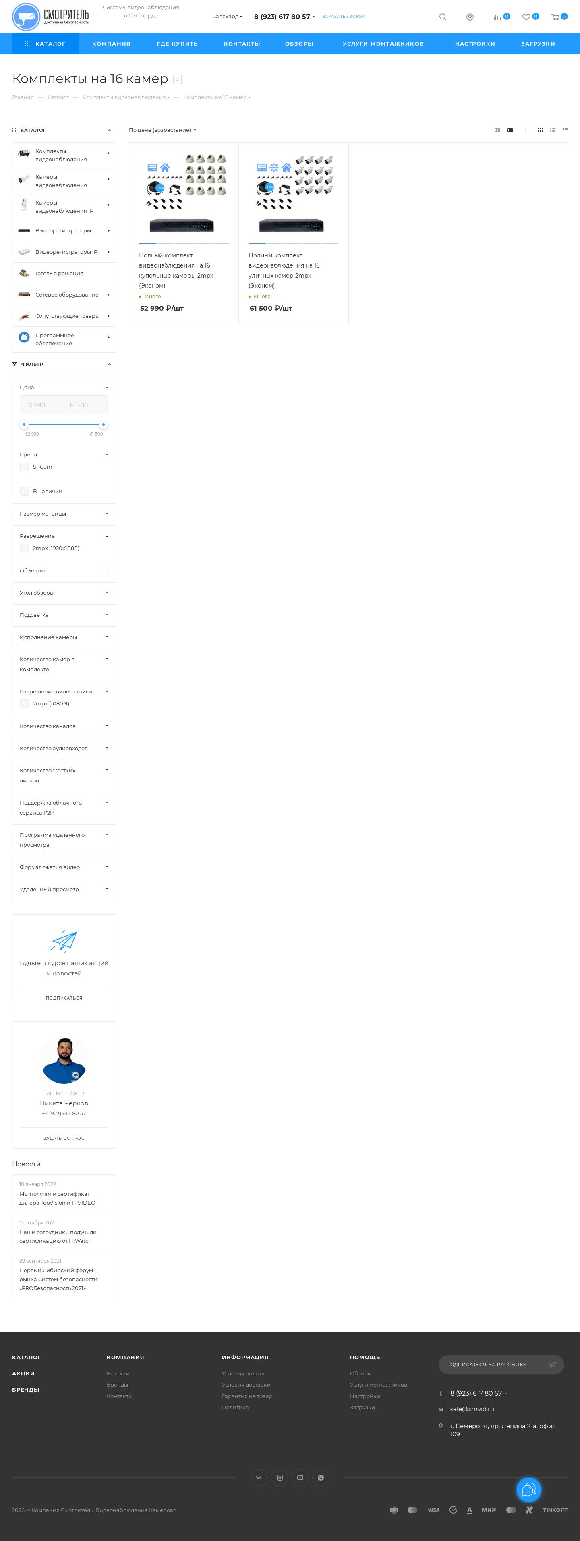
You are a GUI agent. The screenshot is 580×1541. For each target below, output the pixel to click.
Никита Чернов (64, 1103)
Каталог (26, 1357)
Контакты (120, 1396)
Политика (235, 1407)
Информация (245, 1357)
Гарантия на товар (247, 1396)
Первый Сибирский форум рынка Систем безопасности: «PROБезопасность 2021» (59, 1279)
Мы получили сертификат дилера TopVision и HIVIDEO (57, 1198)
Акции (23, 1373)
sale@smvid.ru (472, 1409)
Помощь (365, 1357)
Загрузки (362, 1407)
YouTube (300, 1477)
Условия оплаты (243, 1373)
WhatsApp (320, 1477)
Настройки (365, 1396)
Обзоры (361, 1373)
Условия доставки (246, 1384)
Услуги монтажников (378, 1384)
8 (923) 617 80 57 (282, 17)
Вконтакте (259, 1477)
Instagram (279, 1477)
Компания (125, 1357)
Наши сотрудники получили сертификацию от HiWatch (58, 1236)
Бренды (25, 1389)
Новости (26, 1164)
